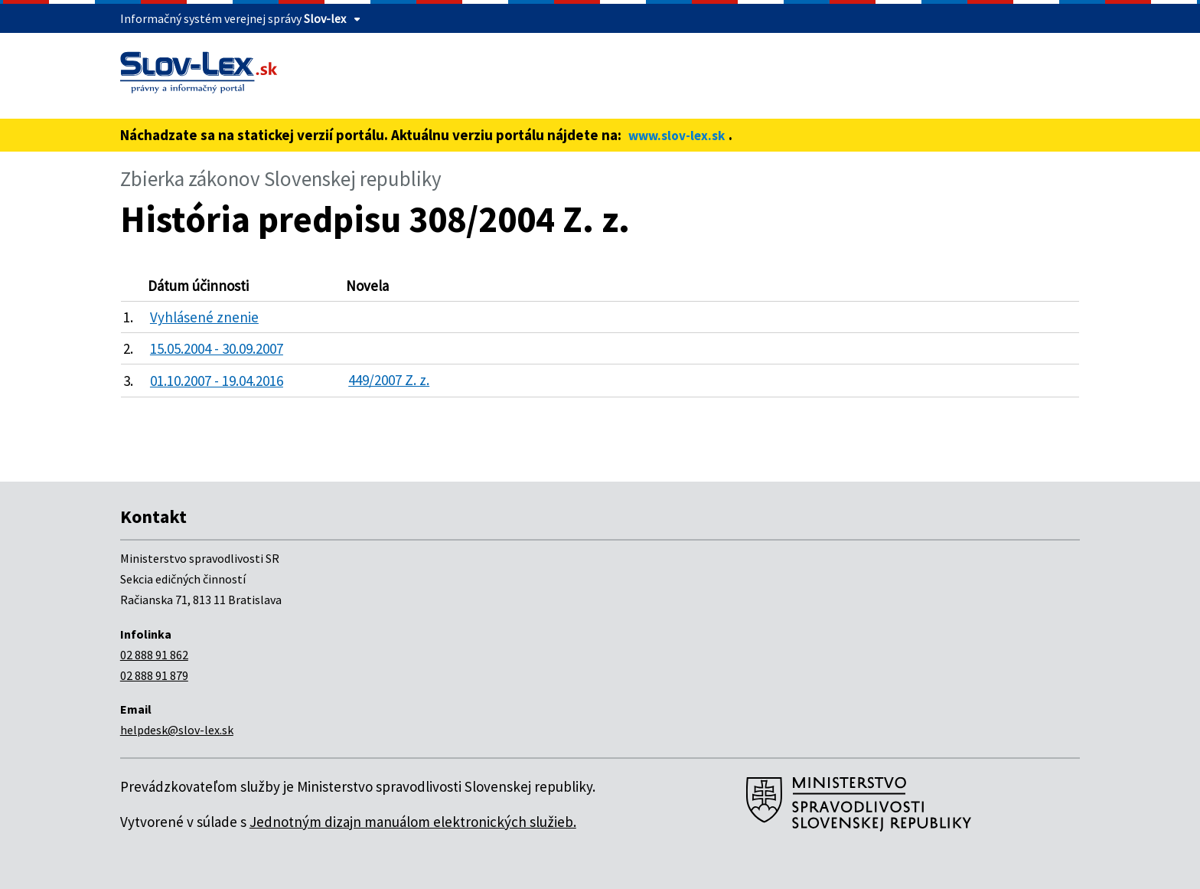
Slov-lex (325, 18)
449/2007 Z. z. (388, 380)
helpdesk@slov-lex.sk (176, 729)
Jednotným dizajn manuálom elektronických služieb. (412, 821)
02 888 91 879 (154, 675)
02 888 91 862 (154, 654)
